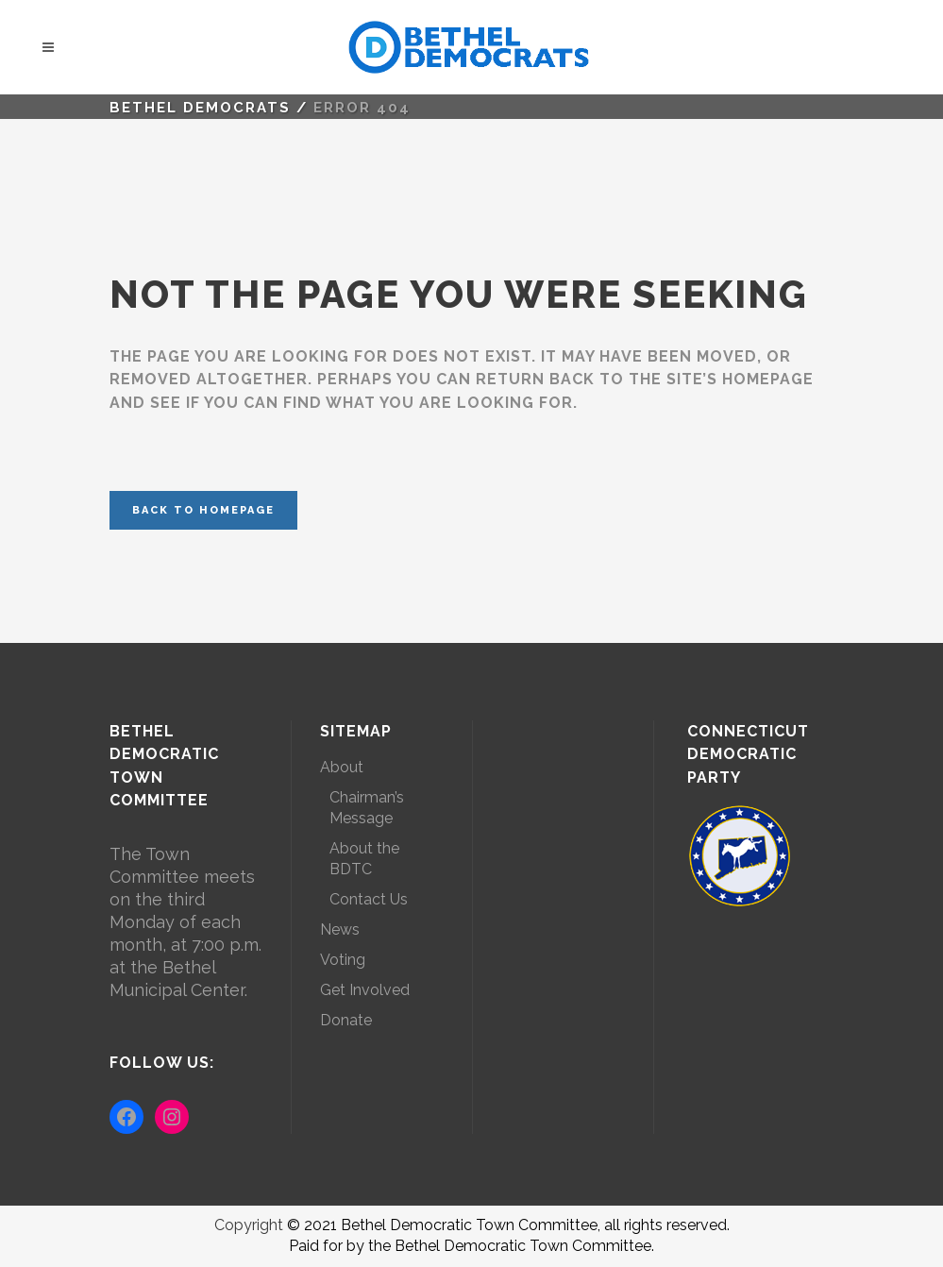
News (340, 929)
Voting (342, 960)
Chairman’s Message (366, 807)
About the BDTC (364, 858)
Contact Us (368, 899)
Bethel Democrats (200, 107)
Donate (346, 1020)
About (341, 767)
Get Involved (365, 990)
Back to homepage (203, 510)
